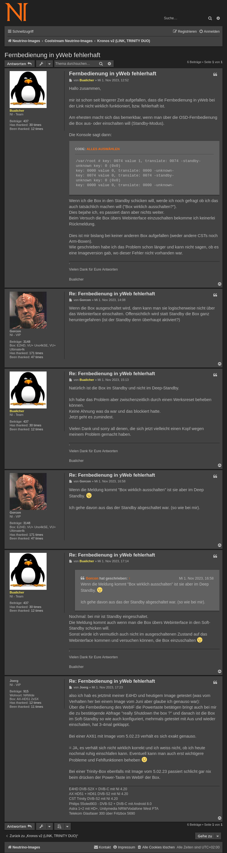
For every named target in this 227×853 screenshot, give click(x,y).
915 (26, 691)
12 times (37, 128)
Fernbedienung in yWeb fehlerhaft (52, 55)
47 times (37, 357)
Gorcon (15, 331)
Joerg (14, 680)
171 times (36, 353)
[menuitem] (209, 32)
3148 (26, 341)
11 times (37, 706)
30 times (35, 124)
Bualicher (17, 110)
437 (26, 121)
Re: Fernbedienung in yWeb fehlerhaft (112, 293)
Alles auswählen (103, 149)
